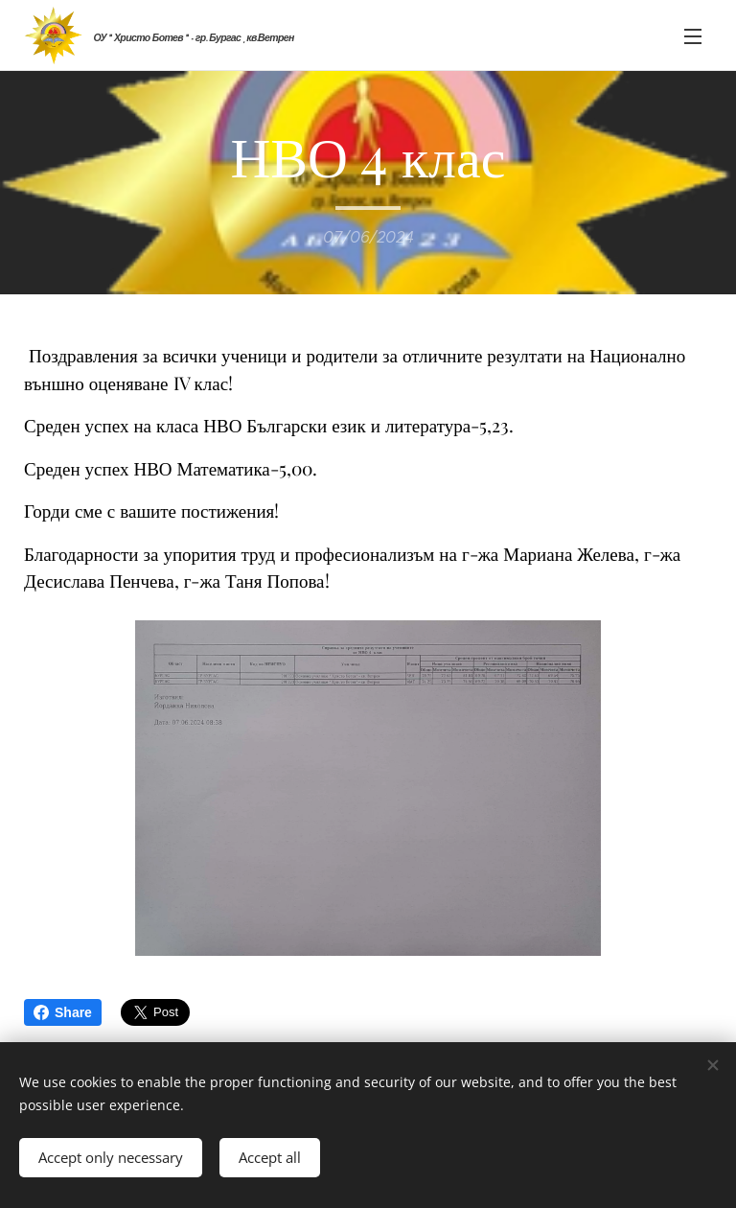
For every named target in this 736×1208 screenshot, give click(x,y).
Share (63, 1012)
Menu (693, 36)
